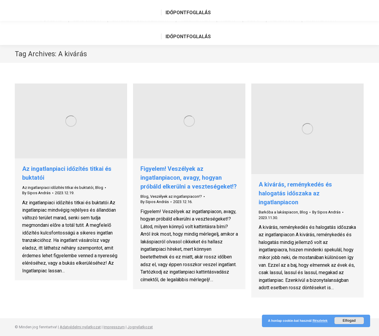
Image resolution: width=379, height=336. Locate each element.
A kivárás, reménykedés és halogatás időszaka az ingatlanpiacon (295, 193)
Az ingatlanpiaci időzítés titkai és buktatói (57, 187)
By (36, 193)
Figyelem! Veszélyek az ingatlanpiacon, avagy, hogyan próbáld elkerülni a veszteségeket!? (188, 177)
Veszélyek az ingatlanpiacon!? (176, 196)
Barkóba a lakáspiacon (278, 212)
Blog (99, 187)
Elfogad (349, 321)
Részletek (320, 320)
